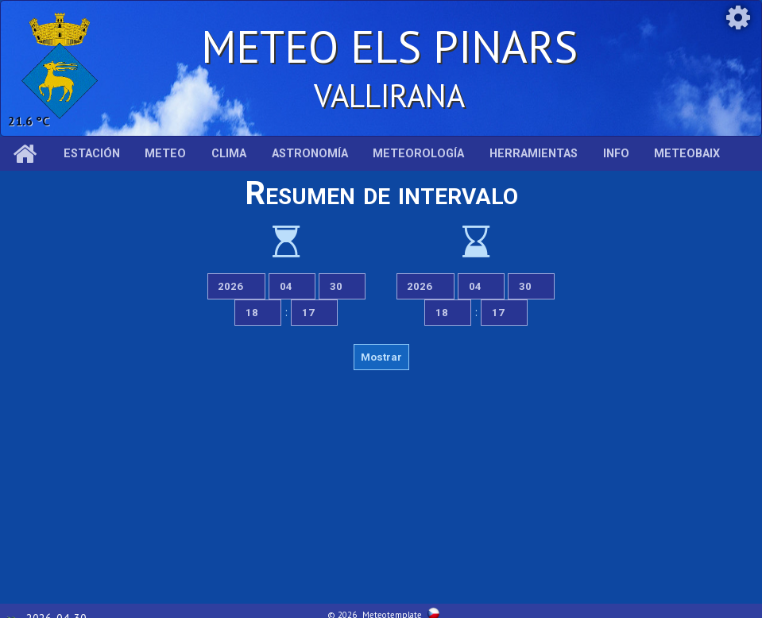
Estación (92, 153)
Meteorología (418, 153)
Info (616, 153)
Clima (228, 153)
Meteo (165, 153)
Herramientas (533, 153)
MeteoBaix (687, 153)
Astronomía (310, 153)
